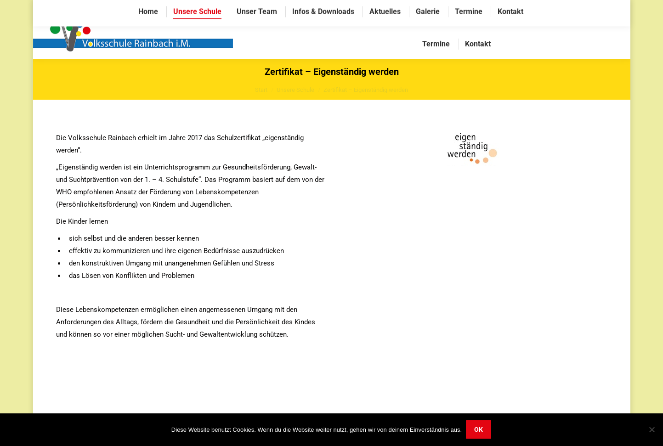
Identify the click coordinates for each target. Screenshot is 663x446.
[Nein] (651, 430)
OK (479, 430)
